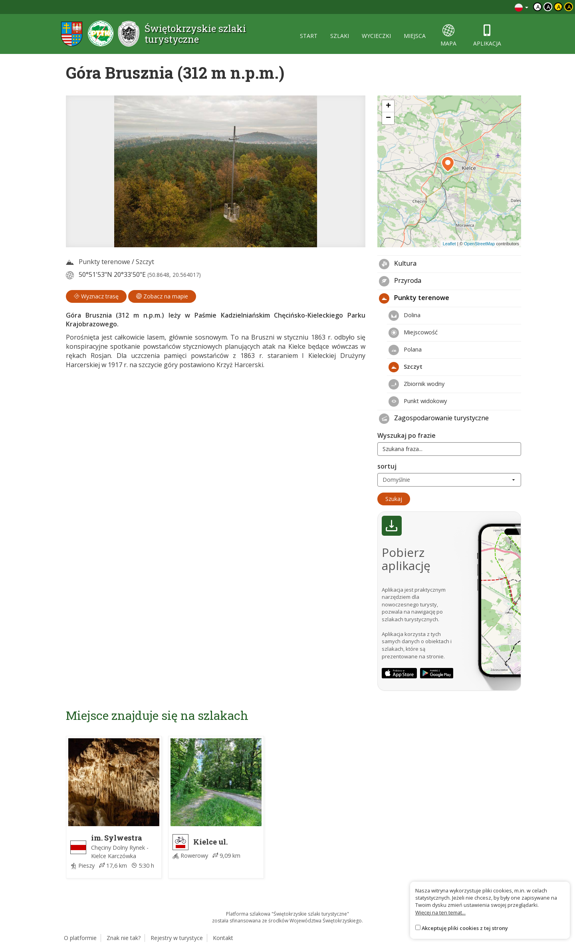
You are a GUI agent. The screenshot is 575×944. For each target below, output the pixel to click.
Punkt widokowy (418, 401)
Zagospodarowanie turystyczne (434, 418)
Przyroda (400, 281)
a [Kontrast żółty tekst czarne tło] (569, 6)
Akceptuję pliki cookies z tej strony (465, 928)
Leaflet (449, 243)
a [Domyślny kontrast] (538, 6)
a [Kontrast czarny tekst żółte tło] (559, 6)
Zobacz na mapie (162, 296)
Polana (405, 350)
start (308, 36)
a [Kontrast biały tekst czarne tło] (548, 6)
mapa (448, 35)
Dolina (404, 315)
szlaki (339, 36)
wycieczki (376, 36)
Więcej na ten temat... (440, 912)
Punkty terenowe (104, 261)
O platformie (80, 938)
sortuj (387, 466)
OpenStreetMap (479, 243)
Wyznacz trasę (96, 296)
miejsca (415, 36)
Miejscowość (413, 333)
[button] (447, 164)
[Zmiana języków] (521, 7)
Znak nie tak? (124, 938)
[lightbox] (215, 171)
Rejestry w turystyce (177, 938)
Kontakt (223, 938)
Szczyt (145, 261)
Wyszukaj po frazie (406, 435)
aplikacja (487, 35)
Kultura (397, 264)
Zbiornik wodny (416, 384)
